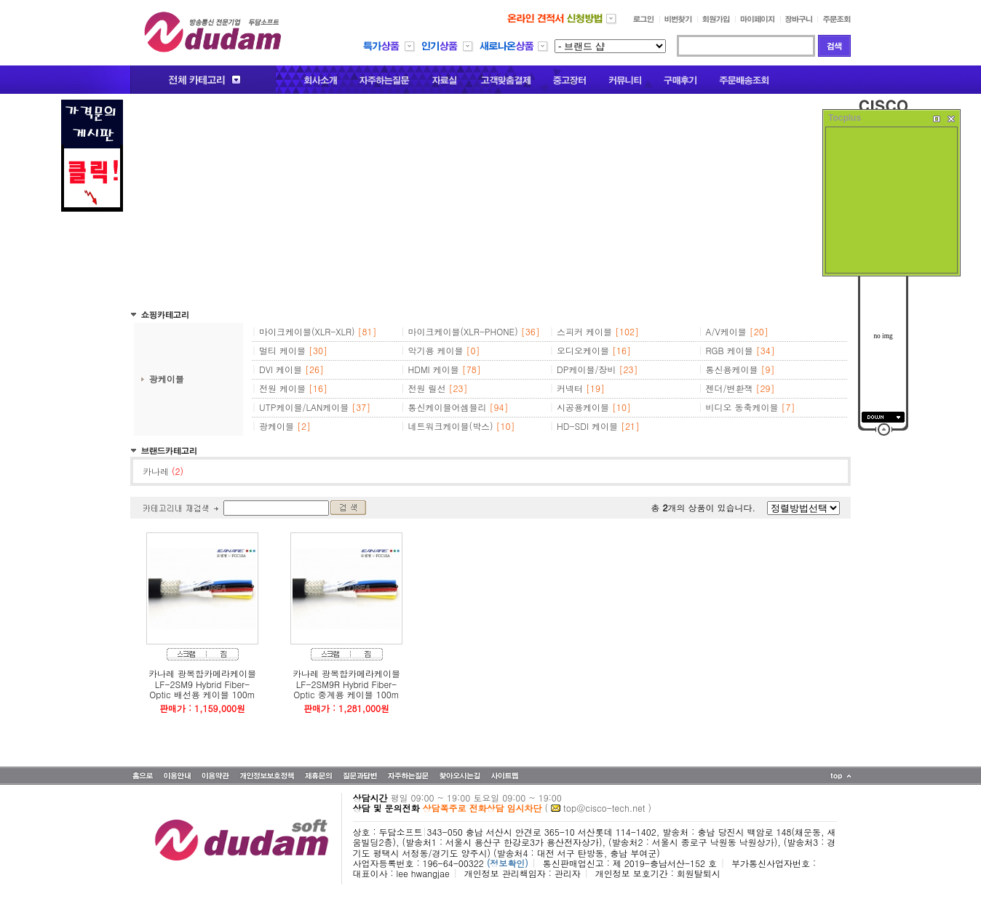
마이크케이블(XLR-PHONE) (463, 331)
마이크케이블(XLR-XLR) (307, 331)
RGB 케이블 (729, 350)
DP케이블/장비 (586, 369)
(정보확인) (507, 863)
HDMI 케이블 (433, 369)
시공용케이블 (583, 407)
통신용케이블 (732, 369)
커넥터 (570, 388)
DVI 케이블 (280, 369)
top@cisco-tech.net (604, 808)
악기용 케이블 (436, 350)
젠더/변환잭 (729, 388)
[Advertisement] (490, 201)
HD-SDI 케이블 (587, 426)
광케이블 (166, 378)
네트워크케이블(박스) (450, 426)
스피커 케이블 (584, 331)
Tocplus (844, 118)
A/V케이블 (726, 331)
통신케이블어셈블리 (447, 407)
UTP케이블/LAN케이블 (304, 407)
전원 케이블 (282, 388)
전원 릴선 (427, 388)
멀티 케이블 (282, 350)
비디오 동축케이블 (742, 407)
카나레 (163, 471)
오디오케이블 (583, 350)
